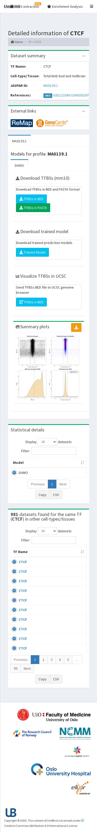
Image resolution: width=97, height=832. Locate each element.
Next (62, 484)
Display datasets (49, 442)
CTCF (23, 567)
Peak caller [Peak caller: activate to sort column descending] (43, 462)
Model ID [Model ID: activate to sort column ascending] (70, 462)
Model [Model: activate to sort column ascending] (18, 462)
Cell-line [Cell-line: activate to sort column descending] (41, 557)
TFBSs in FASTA (33, 207)
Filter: (48, 451)
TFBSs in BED (31, 199)
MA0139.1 (50, 85)
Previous (38, 484)
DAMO (19, 165)
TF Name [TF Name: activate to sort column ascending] (18, 554)
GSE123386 (61, 95)
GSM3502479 (81, 95)
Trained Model (32, 252)
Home (17, 42)
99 (15, 673)
